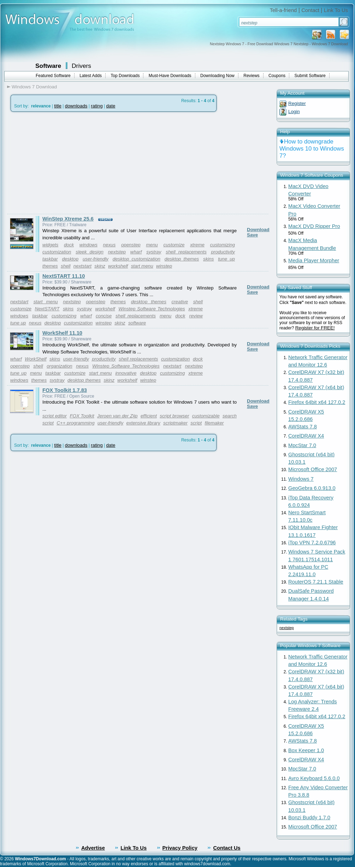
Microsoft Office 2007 (312, 469)
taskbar (50, 259)
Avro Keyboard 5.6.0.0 (314, 778)
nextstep (117, 251)
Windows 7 (301, 479)
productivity (223, 251)
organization (59, 366)
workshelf (118, 266)
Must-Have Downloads (170, 75)
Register (297, 103)
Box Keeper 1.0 (306, 750)
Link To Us (336, 10)
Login (294, 111)
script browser (174, 415)
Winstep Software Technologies (151, 308)
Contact (310, 10)
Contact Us (226, 848)
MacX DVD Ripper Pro (314, 226)
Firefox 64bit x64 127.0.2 (316, 402)
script (196, 423)
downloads (76, 106)
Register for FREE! (315, 327)
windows (88, 244)
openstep (131, 244)
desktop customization (136, 259)
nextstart (82, 266)
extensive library (143, 423)
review (196, 315)
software (137, 323)
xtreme (197, 244)
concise (104, 315)
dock (69, 244)
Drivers (81, 65)
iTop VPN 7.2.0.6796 (312, 542)
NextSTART (47, 308)
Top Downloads (125, 75)
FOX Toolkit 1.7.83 (64, 390)
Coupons (276, 75)
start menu (142, 266)
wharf (136, 251)
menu (152, 244)
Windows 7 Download (34, 86)
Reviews (251, 75)
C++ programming (75, 423)
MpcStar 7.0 (302, 445)
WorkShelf (35, 359)
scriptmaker (175, 423)
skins (208, 259)
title (57, 106)
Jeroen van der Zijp (117, 415)
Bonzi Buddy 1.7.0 (309, 817)
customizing (222, 244)
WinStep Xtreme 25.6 (68, 219)
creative (179, 301)
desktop (70, 259)
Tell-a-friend (283, 10)
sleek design (89, 251)
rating (96, 106)
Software (48, 65)
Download (258, 229)
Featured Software (53, 75)
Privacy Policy (179, 848)
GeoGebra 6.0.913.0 (312, 488)
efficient (149, 415)
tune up (226, 259)
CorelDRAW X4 (306, 436)
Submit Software (310, 75)
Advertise (93, 848)
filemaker (214, 423)
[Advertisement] (66, 162)
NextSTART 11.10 (63, 276)
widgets (50, 244)
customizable (206, 415)
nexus (109, 244)
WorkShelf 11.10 (62, 333)
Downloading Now (217, 75)
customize (173, 244)
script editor (54, 415)
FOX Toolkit (82, 415)
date (110, 106)
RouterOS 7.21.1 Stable (315, 582)
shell (65, 266)
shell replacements (186, 251)
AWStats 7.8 (302, 426)
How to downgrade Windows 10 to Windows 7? (311, 148)
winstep (164, 266)
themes (50, 266)
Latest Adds (90, 75)
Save (252, 235)
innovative (125, 373)
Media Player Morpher (313, 260)
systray (153, 251)
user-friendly (95, 259)
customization (56, 251)
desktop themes (182, 259)
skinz (99, 266)
